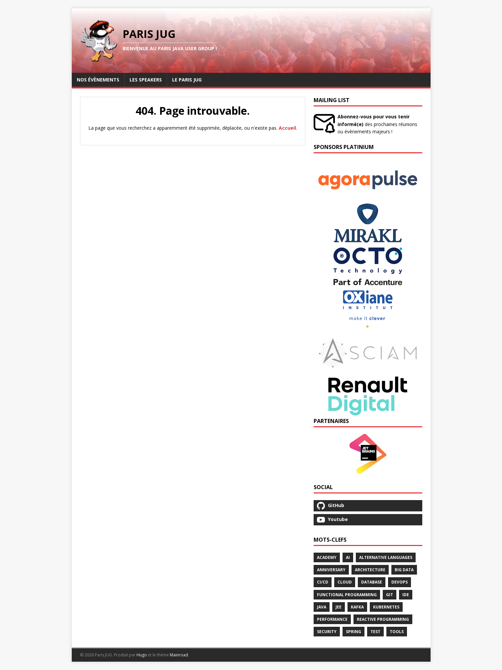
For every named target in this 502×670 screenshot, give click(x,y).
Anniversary (331, 570)
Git (389, 595)
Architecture (370, 570)
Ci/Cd (322, 582)
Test (375, 631)
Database (371, 582)
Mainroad (179, 655)
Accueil (287, 128)
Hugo (142, 655)
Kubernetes (386, 607)
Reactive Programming (383, 619)
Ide (405, 595)
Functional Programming (347, 595)
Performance (332, 619)
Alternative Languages (385, 557)
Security (327, 631)
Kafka (357, 607)
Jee (339, 607)
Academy (327, 557)
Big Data (404, 570)
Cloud (345, 582)
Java (321, 607)
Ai (348, 557)
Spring (353, 631)
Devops (399, 582)
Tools (397, 631)
